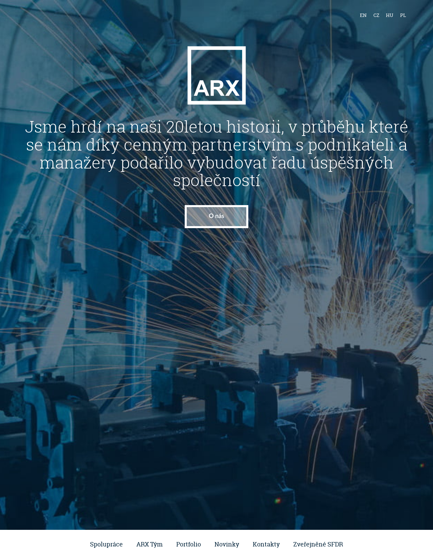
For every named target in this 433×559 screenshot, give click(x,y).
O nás (216, 216)
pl (403, 15)
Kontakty (266, 544)
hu (389, 15)
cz (376, 15)
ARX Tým (149, 544)
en (363, 15)
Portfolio (188, 544)
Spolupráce (106, 544)
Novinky (226, 544)
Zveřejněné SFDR (318, 544)
